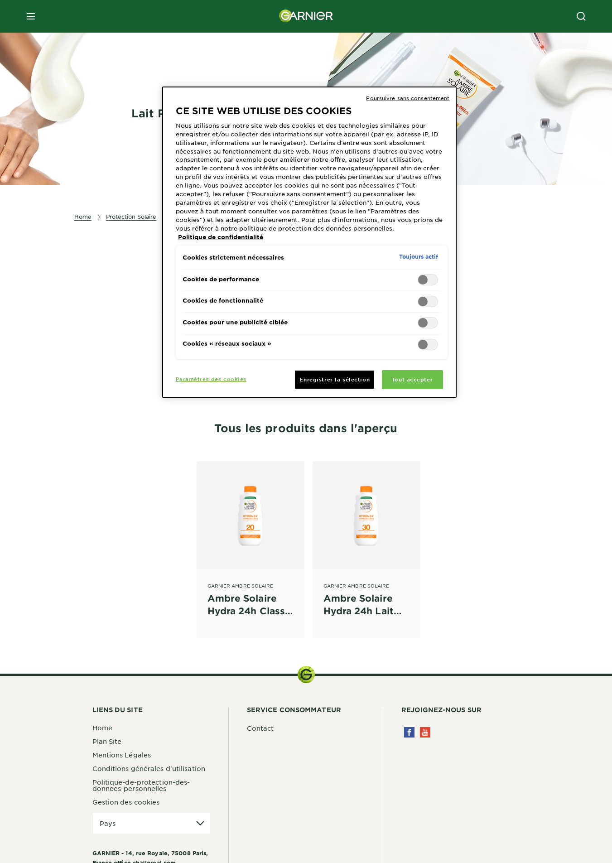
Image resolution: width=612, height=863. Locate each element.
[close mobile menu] (30, 16)
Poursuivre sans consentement (407, 98)
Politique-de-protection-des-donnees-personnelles (141, 785)
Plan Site (107, 741)
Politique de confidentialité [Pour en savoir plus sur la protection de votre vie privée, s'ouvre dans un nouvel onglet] (220, 237)
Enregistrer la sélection (334, 379)
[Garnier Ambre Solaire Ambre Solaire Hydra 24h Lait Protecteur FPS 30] (366, 539)
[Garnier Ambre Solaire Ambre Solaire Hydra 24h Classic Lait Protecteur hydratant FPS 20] (250, 539)
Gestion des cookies (126, 802)
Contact (260, 728)
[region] (309, 242)
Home (102, 727)
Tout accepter (412, 379)
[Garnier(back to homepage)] (306, 16)
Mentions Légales (121, 755)
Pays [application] (108, 823)
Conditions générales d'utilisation (148, 768)
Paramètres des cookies (211, 379)
